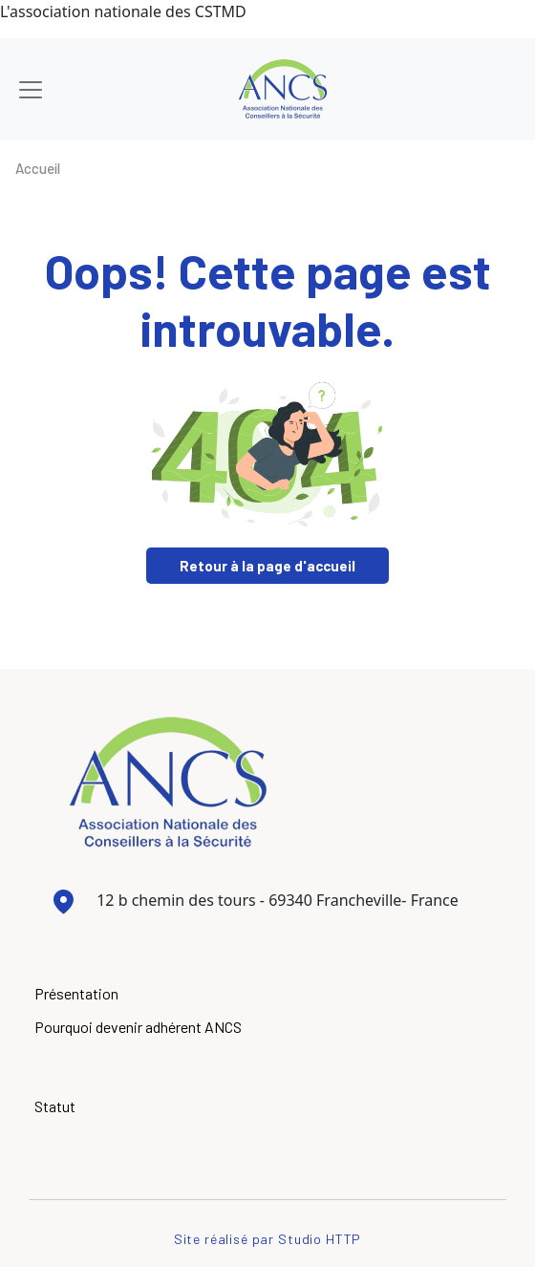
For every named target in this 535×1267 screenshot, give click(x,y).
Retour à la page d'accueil (267, 565)
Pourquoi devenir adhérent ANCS (138, 1027)
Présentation (76, 993)
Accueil (37, 168)
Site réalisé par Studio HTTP (268, 1239)
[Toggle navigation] (30, 90)
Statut (54, 1106)
